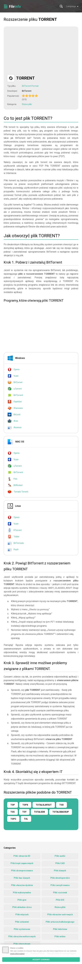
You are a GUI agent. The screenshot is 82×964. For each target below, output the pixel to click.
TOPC (13, 819)
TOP (12, 805)
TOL (26, 819)
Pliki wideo (59, 936)
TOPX (25, 805)
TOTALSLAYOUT (44, 805)
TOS (12, 812)
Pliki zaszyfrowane (60, 885)
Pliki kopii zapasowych (22, 863)
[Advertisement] (32, 50)
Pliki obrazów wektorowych (22, 936)
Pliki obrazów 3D (21, 856)
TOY (24, 812)
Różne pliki (27, 104)
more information (17, 954)
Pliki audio (60, 856)
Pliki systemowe (22, 929)
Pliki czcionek (60, 892)
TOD (61, 805)
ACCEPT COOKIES (40, 959)
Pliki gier (22, 900)
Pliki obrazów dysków (22, 885)
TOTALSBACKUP (60, 812)
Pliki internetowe (21, 944)
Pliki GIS (60, 900)
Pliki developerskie (60, 878)
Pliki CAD (60, 863)
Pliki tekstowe (60, 929)
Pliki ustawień (22, 922)
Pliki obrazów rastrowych (60, 914)
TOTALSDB (39, 812)
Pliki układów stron (22, 907)
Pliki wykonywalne (22, 892)
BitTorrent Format (30, 86)
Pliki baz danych (22, 878)
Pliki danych (60, 870)
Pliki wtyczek (22, 914)
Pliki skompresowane (22, 870)
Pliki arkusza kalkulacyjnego (60, 922)
